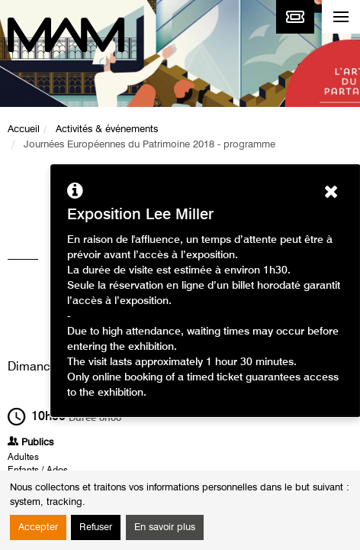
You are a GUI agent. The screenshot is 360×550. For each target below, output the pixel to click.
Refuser (95, 527)
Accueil (24, 129)
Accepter (38, 527)
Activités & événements (107, 129)
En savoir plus (164, 527)
